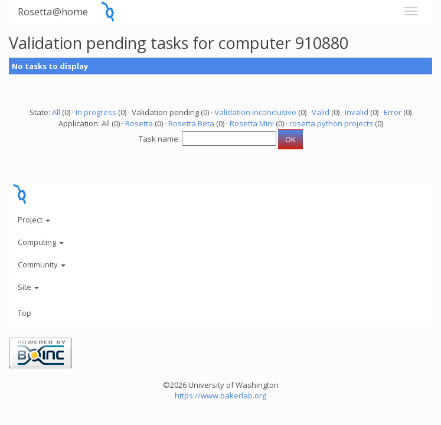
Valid (320, 112)
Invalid (356, 112)
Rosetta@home (53, 11)
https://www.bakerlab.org (220, 395)
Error (392, 112)
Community (42, 264)
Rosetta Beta (191, 123)
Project (34, 219)
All (56, 112)
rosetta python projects (331, 123)
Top (24, 313)
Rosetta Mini (252, 123)
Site (28, 287)
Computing (41, 242)
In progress (96, 112)
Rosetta (139, 123)
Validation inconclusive (255, 112)
